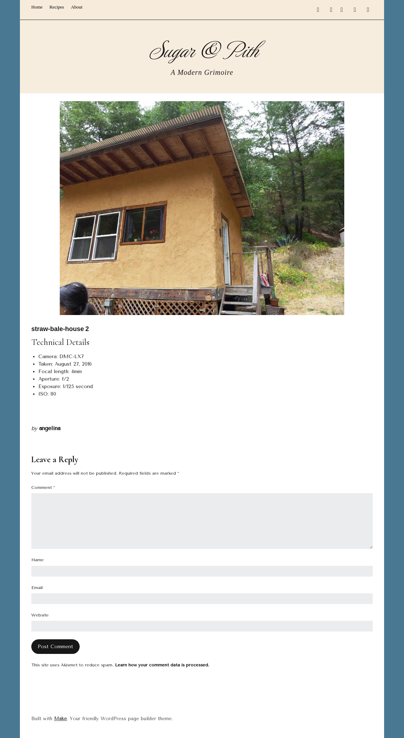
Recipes (56, 7)
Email (37, 587)
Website (40, 615)
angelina (49, 428)
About (77, 7)
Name (37, 559)
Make (60, 718)
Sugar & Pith (202, 49)
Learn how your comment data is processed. (162, 664)
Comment (43, 487)
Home (37, 7)
